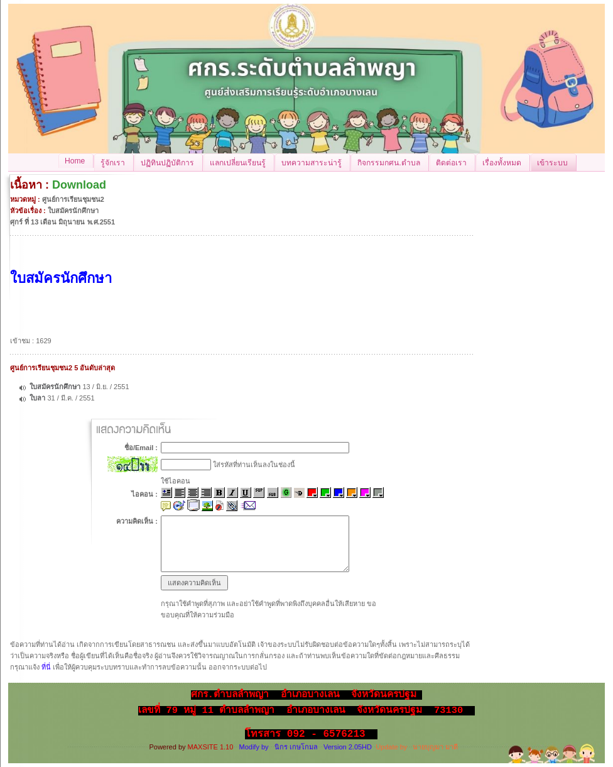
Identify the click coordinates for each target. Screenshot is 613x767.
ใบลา (38, 398)
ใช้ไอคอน (175, 481)
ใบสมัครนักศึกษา (55, 386)
